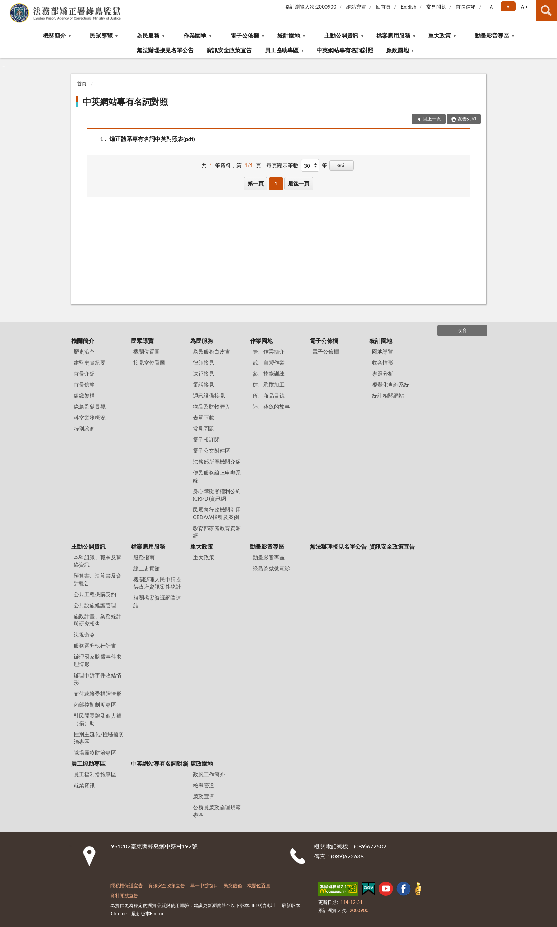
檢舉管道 (203, 785)
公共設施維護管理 (95, 605)
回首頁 (383, 7)
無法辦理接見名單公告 (165, 50)
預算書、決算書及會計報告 (97, 579)
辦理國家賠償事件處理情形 (97, 660)
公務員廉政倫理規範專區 (217, 811)
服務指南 (144, 557)
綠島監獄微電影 (271, 568)
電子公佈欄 (245, 35)
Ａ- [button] (492, 7)
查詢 (546, 10)
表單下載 (203, 417)
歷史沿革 (84, 351)
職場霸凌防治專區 (95, 752)
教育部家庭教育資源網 (217, 532)
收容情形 (382, 362)
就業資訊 (84, 785)
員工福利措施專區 (95, 774)
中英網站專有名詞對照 (345, 50)
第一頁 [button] (256, 183)
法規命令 (84, 634)
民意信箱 (232, 885)
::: (5, 5)
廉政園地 (397, 50)
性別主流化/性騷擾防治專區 (99, 738)
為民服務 (148, 35)
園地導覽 (382, 351)
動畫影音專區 (492, 35)
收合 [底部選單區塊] (462, 330)
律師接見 (203, 362)
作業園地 (195, 35)
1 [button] (275, 183)
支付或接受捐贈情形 (97, 693)
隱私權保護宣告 (126, 885)
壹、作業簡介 (269, 351)
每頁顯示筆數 (282, 165)
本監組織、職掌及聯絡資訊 (97, 561)
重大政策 (439, 35)
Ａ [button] (507, 7)
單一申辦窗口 (204, 885)
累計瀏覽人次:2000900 (310, 7)
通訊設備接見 (209, 395)
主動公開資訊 (341, 35)
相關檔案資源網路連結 (157, 601)
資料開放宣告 (124, 895)
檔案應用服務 (393, 35)
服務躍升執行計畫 (95, 645)
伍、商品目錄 (269, 395)
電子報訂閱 (206, 439)
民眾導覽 (101, 35)
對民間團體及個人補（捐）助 (97, 719)
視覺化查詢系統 (390, 384)
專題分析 (382, 373)
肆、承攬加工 (269, 384)
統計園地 (288, 35)
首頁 (81, 83)
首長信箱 (466, 7)
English (408, 7)
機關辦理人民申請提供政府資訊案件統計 (157, 583)
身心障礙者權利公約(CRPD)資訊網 (217, 495)
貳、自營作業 (269, 362)
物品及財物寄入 (211, 406)
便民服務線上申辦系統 (217, 476)
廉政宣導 (203, 796)
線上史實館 (146, 568)
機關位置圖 (146, 351)
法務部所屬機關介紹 (217, 461)
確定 (341, 165)
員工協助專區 (282, 50)
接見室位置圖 (149, 362)
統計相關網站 (388, 395)
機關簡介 (54, 35)
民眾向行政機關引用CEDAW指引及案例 (217, 513)
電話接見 (203, 384)
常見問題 (436, 7)
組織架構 (84, 395)
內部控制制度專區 (95, 704)
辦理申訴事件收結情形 (97, 679)
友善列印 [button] (467, 119)
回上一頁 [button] (432, 119)
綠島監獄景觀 (90, 406)
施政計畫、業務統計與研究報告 (97, 620)
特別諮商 (84, 428)
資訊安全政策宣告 (229, 50)
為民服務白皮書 (211, 351)
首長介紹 (84, 373)
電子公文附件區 (211, 450)
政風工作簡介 (209, 774)
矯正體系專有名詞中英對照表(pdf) (152, 139)
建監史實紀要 (90, 362)
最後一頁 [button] (298, 183)
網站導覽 (356, 7)
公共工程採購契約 (95, 594)
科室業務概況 (90, 417)
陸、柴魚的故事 (271, 406)
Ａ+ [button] (524, 7)
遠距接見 (203, 373)
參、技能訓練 (269, 373)
